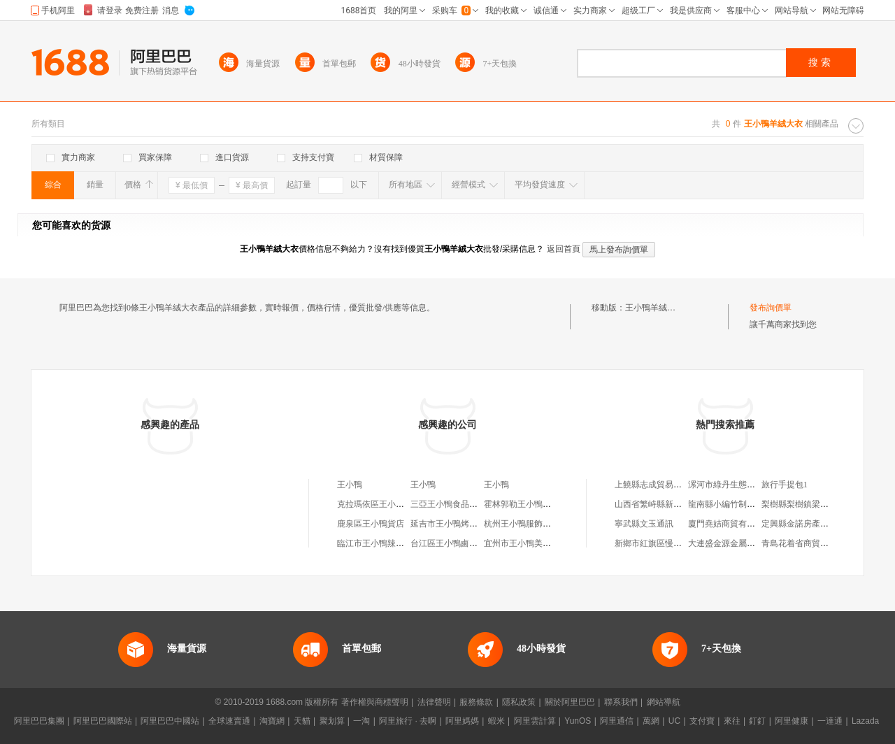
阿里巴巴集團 (39, 721)
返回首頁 (563, 249)
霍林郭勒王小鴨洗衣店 (526, 504)
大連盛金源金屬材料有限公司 (742, 543)
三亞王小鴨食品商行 (448, 504)
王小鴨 (349, 484)
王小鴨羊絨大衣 (654, 308)
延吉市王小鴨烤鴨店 (448, 524)
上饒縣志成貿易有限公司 (661, 484)
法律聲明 (434, 702)
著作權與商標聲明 (374, 702)
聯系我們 (621, 702)
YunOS (577, 721)
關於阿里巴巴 (570, 702)
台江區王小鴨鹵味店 (448, 543)
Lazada (865, 721)
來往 (732, 721)
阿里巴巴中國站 (170, 721)
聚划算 (332, 721)
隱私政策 (519, 702)
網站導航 (663, 702)
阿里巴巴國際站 (102, 721)
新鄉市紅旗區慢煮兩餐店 (661, 543)
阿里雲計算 (535, 721)
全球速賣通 (229, 721)
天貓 (302, 721)
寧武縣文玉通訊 (644, 524)
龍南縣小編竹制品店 (726, 504)
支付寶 (702, 721)
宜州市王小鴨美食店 (521, 543)
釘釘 (757, 721)
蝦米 (496, 721)
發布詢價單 (771, 308)
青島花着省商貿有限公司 (807, 543)
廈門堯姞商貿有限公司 (730, 524)
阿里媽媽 (462, 721)
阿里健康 (791, 721)
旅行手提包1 (784, 484)
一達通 (830, 721)
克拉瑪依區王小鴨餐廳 (379, 504)
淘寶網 (272, 721)
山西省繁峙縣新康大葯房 (661, 504)
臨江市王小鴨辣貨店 (375, 543)
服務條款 (476, 702)
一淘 (361, 721)
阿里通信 (616, 721)
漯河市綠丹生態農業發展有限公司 (751, 484)
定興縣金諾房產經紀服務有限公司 (824, 524)
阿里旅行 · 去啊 (407, 721)
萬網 (651, 721)
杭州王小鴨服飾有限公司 (530, 524)
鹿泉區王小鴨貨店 (370, 524)
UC (674, 721)
